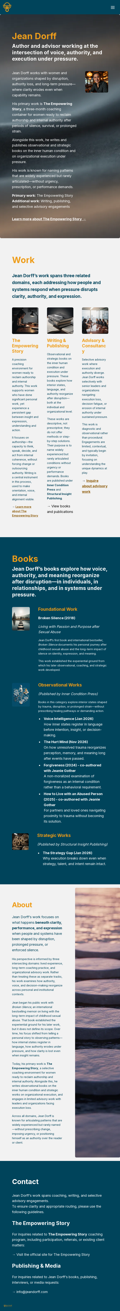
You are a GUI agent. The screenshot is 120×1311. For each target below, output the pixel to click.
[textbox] (60, 7)
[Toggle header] (112, 7)
